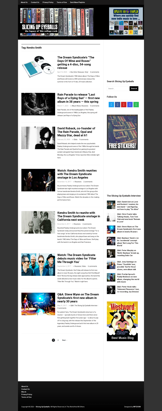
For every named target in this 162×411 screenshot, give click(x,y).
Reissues (81, 72)
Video (84, 266)
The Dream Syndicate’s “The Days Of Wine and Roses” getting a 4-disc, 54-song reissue (75, 63)
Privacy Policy (48, 2)
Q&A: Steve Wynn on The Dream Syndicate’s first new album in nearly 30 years (78, 298)
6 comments (92, 266)
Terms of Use (62, 2)
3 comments (61, 308)
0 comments (94, 106)
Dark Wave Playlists (77, 2)
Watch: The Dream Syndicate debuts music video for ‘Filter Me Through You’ (76, 258)
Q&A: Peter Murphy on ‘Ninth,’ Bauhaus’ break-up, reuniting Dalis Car (128, 253)
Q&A (72, 305)
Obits (75, 139)
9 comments (83, 139)
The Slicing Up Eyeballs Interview (85, 305)
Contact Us (35, 2)
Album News (76, 106)
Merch (23, 392)
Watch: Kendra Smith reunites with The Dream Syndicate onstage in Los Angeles (77, 174)
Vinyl (86, 72)
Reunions (85, 106)
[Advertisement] (124, 57)
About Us (24, 2)
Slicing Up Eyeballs (43, 407)
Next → (65, 340)
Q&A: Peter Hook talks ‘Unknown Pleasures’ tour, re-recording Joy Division (128, 289)
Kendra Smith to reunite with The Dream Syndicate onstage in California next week (78, 216)
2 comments (94, 72)
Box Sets (74, 72)
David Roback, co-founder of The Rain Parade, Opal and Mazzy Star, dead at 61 (76, 132)
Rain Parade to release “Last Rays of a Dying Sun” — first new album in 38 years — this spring (78, 98)
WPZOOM (137, 407)
